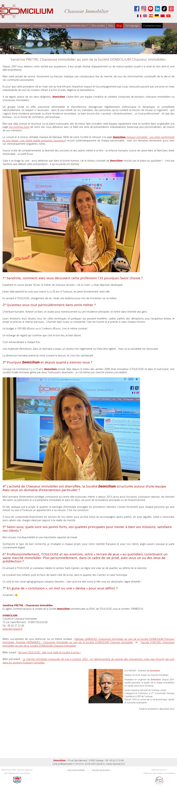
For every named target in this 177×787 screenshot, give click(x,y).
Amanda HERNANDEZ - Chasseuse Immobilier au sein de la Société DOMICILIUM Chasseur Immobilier (74, 642)
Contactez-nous (152, 25)
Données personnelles (101, 769)
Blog (119, 25)
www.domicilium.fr (13, 628)
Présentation (23, 25)
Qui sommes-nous (19, 127)
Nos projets (98, 25)
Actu (110, 25)
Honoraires (56, 25)
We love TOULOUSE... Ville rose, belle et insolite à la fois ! (49, 652)
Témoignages (132, 25)
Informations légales (76, 769)
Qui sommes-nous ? (77, 25)
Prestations (40, 25)
